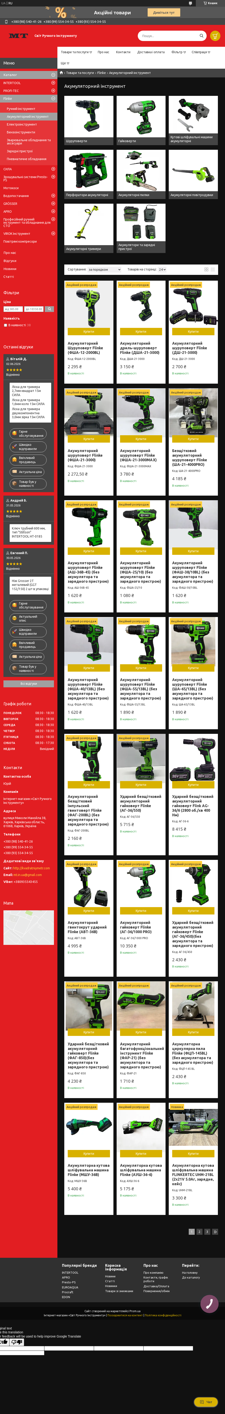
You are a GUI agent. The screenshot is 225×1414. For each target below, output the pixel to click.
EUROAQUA (70, 1287)
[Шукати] (201, 36)
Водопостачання (16, 196)
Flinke (101, 73)
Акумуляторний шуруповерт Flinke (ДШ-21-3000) (189, 348)
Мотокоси (11, 188)
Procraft (67, 1292)
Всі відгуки (29, 683)
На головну (189, 1272)
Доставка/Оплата (156, 1286)
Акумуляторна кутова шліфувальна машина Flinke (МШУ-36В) (89, 1170)
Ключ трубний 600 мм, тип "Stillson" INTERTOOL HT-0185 (28, 532)
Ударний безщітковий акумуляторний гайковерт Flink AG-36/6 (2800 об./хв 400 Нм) (193, 805)
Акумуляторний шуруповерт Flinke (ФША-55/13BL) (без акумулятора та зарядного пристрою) (140, 689)
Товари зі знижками (119, 1291)
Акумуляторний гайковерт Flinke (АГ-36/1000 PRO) (136, 927)
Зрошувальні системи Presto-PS (25, 178)
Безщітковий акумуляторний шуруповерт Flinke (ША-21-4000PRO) (189, 458)
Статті (8, 277)
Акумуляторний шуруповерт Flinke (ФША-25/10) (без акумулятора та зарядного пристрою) (140, 572)
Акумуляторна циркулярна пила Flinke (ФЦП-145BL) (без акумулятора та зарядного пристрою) (192, 1053)
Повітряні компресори (20, 241)
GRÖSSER (10, 204)
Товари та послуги (75, 52)
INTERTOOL (12, 83)
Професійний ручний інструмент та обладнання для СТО (27, 223)
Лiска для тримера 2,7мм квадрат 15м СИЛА (26, 391)
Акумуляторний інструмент (28, 116)
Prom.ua (135, 1311)
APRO (7, 211)
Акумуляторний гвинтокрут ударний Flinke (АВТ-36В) (87, 927)
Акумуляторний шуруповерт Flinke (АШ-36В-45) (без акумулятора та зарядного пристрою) (88, 572)
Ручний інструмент (21, 109)
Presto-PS (69, 1282)
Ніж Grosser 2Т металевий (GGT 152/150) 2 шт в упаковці (30, 585)
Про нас (103, 52)
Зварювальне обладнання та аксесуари (29, 141)
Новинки (111, 1286)
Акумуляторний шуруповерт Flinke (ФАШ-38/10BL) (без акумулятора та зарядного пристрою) (192, 572)
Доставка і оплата (151, 52)
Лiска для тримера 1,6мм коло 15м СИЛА (28, 402)
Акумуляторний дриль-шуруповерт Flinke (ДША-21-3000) (140, 348)
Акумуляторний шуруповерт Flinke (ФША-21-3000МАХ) (138, 455)
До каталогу (191, 1277)
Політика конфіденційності (163, 1315)
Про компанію (153, 1272)
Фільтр (177, 52)
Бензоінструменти (21, 132)
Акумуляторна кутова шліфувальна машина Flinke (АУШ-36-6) (141, 1170)
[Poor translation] (16, 1342)
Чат (206, 1402)
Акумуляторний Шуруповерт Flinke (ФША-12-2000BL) (85, 348)
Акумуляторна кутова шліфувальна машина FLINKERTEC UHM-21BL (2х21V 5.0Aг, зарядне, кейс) (193, 1174)
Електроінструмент (22, 124)
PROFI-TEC (11, 91)
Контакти (123, 52)
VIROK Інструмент (16, 233)
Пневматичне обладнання (26, 159)
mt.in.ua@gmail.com (28, 875)
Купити (89, 331)
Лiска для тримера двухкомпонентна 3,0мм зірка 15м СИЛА (28, 413)
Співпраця (199, 52)
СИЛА (7, 169)
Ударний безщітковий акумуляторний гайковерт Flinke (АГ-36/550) (140, 803)
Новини (9, 269)
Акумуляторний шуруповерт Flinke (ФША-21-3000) (85, 455)
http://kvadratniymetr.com (31, 868)
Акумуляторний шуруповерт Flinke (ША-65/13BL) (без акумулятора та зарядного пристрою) (192, 689)
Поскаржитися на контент (125, 1315)
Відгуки (9, 261)
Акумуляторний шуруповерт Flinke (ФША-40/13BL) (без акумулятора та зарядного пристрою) (88, 689)
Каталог (10, 75)
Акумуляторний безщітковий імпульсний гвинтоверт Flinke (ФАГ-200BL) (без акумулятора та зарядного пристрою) (88, 810)
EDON (66, 1297)
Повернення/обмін (156, 1291)
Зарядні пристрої (20, 151)
